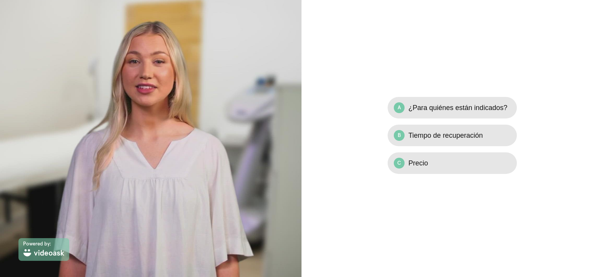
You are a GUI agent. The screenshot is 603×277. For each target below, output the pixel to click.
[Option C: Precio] (452, 163)
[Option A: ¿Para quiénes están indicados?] (452, 107)
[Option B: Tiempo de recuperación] (452, 135)
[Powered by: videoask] (43, 249)
